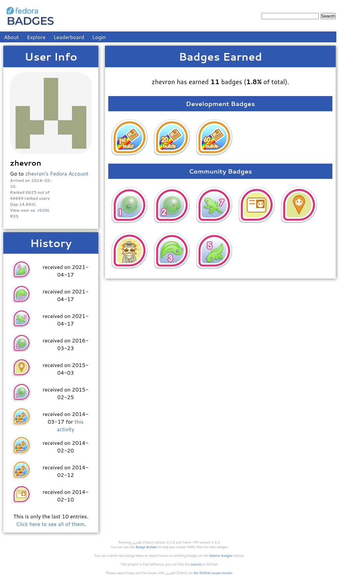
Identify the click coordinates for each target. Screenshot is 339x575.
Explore (36, 37)
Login (99, 37)
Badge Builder (146, 547)
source (196, 564)
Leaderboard (69, 37)
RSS (14, 216)
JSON (43, 210)
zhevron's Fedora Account (56, 173)
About (11, 37)
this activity (70, 425)
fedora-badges (221, 555)
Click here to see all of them (50, 524)
